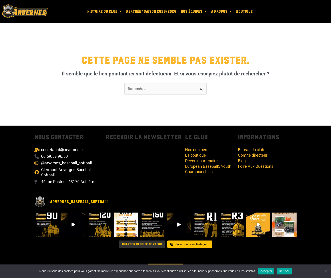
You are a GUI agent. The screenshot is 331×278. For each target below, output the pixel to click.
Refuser (284, 271)
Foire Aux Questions (255, 166)
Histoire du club (104, 11)
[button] (104, 11)
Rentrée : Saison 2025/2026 (151, 11)
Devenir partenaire (201, 160)
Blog (242, 160)
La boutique (195, 155)
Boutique (244, 11)
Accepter (266, 271)
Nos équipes (194, 11)
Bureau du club (251, 149)
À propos (221, 11)
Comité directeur (252, 155)
